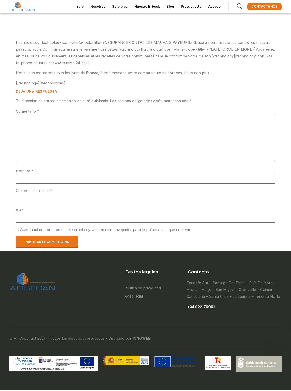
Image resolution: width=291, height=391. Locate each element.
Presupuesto (191, 6)
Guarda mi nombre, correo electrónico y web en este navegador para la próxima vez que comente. (106, 229)
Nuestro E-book (147, 6)
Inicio (79, 6)
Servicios (120, 6)
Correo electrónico (34, 190)
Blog (170, 6)
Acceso (214, 6)
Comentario (27, 111)
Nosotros (97, 6)
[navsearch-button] (235, 6)
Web (20, 210)
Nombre (24, 171)
